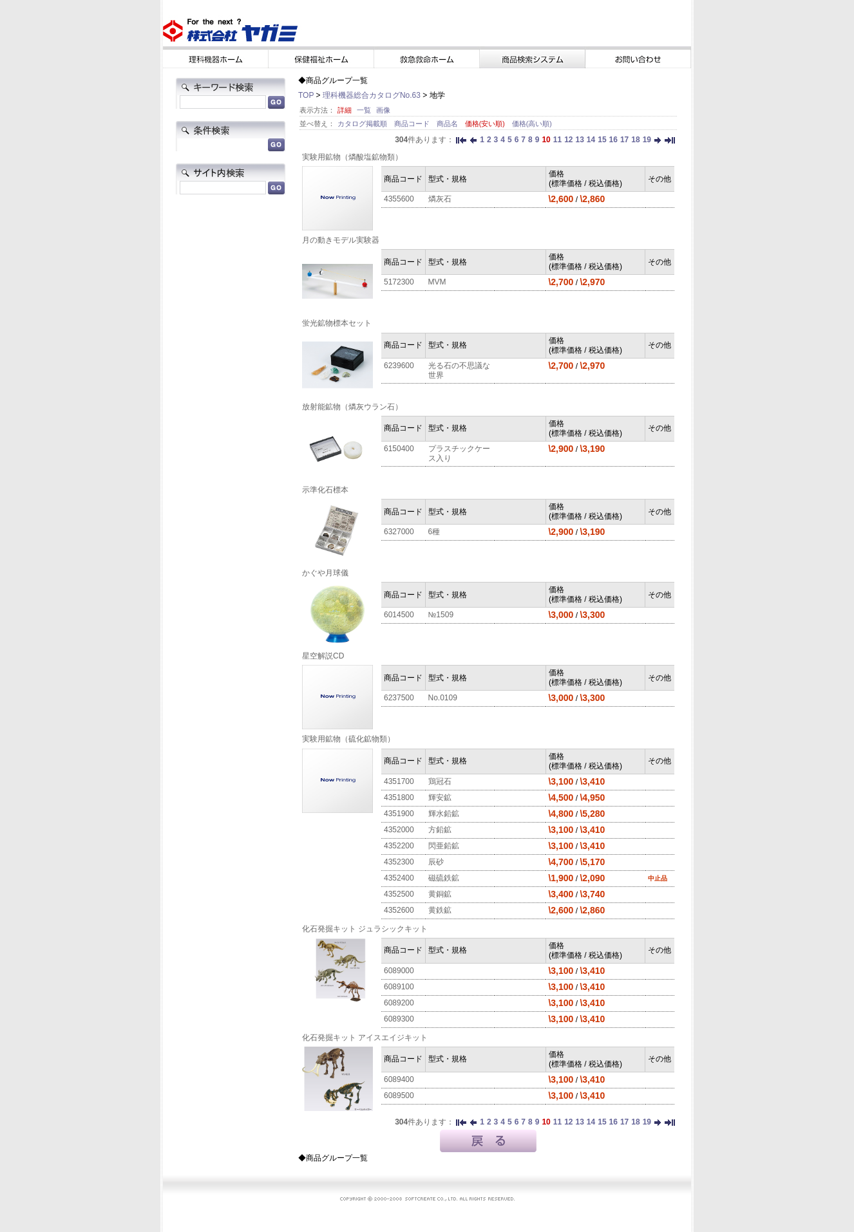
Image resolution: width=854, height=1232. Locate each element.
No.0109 (442, 697)
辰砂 (436, 861)
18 (635, 139)
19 (647, 139)
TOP (306, 95)
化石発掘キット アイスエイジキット (365, 1037)
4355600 (399, 198)
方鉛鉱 (439, 829)
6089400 (399, 1079)
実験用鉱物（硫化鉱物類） (348, 738)
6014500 (399, 614)
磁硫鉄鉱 (443, 877)
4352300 (399, 861)
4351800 (399, 797)
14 (591, 139)
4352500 (399, 894)
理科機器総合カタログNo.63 (372, 95)
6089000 (399, 970)
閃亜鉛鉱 (443, 845)
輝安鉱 (439, 797)
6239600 (399, 365)
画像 (383, 110)
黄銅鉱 (439, 894)
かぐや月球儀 (325, 572)
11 (557, 139)
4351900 (399, 813)
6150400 (399, 448)
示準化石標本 (325, 489)
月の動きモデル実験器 (340, 240)
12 (568, 139)
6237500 (399, 697)
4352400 (399, 877)
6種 (434, 531)
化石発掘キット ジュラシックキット (365, 928)
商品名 (448, 123)
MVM (437, 281)
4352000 (399, 829)
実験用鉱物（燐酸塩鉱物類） (352, 157)
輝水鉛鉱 (443, 813)
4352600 (399, 910)
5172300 (399, 281)
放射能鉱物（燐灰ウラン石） (352, 406)
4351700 (399, 781)
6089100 (399, 986)
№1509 (441, 614)
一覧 (364, 110)
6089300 (399, 1018)
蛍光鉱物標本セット (337, 323)
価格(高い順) (532, 123)
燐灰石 (439, 198)
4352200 (399, 845)
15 (602, 139)
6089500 (399, 1095)
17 (624, 139)
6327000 (399, 531)
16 (613, 139)
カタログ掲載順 (363, 123)
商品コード (413, 123)
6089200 (399, 1002)
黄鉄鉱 (439, 910)
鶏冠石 (439, 781)
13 (579, 139)
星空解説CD (323, 655)
